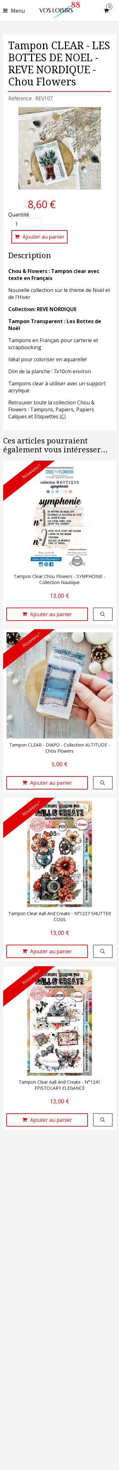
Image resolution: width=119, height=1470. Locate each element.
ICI (63, 416)
